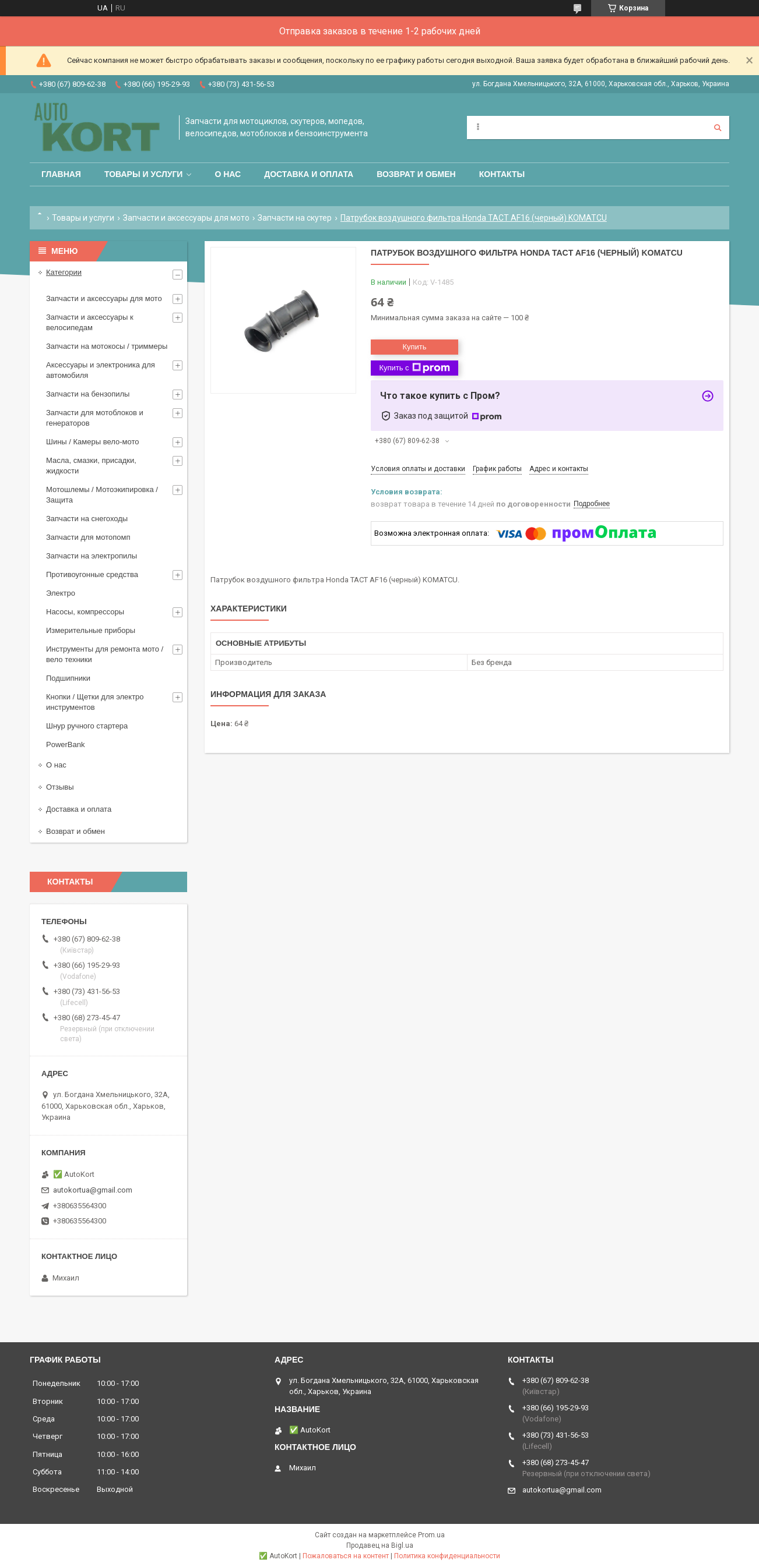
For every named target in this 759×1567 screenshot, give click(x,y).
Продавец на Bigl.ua (379, 1545)
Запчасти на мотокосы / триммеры (106, 346)
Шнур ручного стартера (87, 725)
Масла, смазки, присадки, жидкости (91, 465)
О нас (228, 174)
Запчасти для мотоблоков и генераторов (94, 417)
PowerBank (65, 744)
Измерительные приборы (90, 630)
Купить (414, 346)
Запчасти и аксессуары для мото (186, 217)
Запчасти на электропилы (91, 555)
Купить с (414, 368)
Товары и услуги (143, 174)
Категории (64, 272)
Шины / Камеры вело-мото (92, 441)
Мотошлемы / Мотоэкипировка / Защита (102, 494)
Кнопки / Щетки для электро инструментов (95, 702)
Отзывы (60, 787)
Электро (60, 593)
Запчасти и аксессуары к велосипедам (89, 322)
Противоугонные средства (92, 574)
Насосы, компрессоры (85, 611)
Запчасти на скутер (295, 217)
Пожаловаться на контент (346, 1556)
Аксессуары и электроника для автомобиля (100, 370)
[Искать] (717, 127)
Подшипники (68, 678)
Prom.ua (431, 1535)
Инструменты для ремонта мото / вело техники (104, 654)
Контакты (502, 174)
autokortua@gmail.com (92, 1190)
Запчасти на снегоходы (87, 518)
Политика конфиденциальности (447, 1556)
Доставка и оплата (308, 174)
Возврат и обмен (416, 174)
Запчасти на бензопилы (87, 394)
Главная (61, 174)
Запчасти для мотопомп (88, 537)
